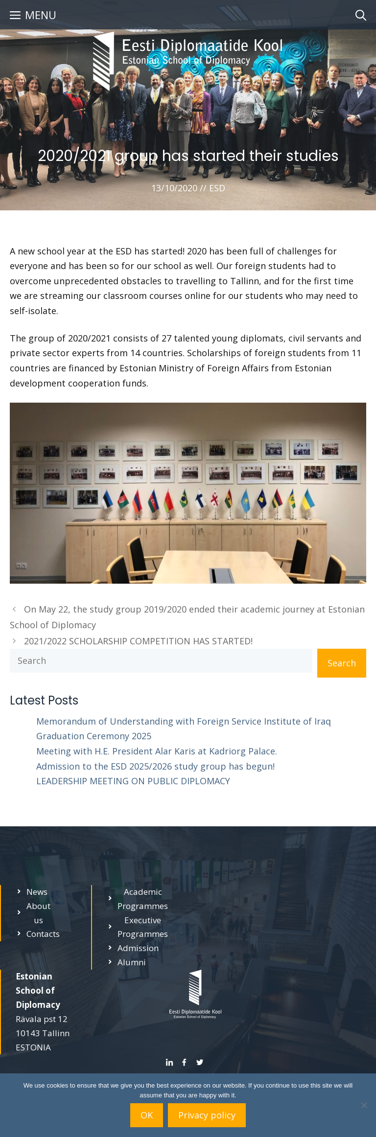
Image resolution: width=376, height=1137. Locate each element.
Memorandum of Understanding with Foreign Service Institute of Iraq (183, 721)
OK (147, 1115)
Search (342, 663)
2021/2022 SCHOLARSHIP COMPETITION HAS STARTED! (138, 641)
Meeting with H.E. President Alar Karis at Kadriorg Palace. (156, 751)
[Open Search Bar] (361, 14)
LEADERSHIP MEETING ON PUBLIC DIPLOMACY (133, 781)
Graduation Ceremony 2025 (93, 736)
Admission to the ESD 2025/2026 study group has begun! (155, 766)
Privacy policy (206, 1115)
